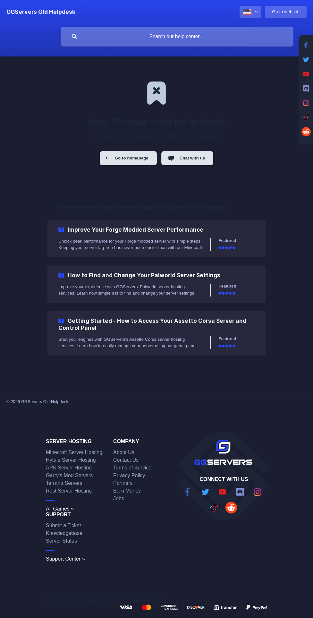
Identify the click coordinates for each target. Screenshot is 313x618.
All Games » (60, 508)
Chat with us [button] (192, 158)
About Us (123, 452)
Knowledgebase (64, 533)
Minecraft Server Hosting (74, 452)
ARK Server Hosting (69, 467)
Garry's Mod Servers (69, 475)
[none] (40, 12)
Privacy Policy (129, 475)
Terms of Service (132, 467)
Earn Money (127, 491)
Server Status (61, 541)
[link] (156, 238)
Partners (122, 483)
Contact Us (126, 460)
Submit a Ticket (63, 525)
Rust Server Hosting (69, 491)
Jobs (118, 498)
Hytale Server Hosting (71, 460)
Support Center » (65, 559)
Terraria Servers (64, 483)
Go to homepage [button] (131, 158)
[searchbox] (177, 37)
